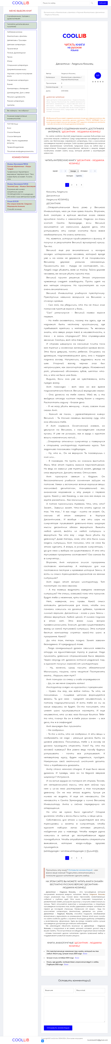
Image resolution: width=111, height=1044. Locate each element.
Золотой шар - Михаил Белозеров (21, 186)
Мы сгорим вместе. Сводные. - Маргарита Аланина (20, 205)
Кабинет (102, 3)
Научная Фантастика (85, 12)
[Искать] (92, 3)
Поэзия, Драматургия (16, 53)
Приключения (12, 49)
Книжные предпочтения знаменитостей (17, 117)
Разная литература (15, 101)
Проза (9, 57)
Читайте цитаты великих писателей (18, 25)
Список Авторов (14, 136)
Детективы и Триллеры (16, 40)
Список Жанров (13, 132)
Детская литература (16, 44)
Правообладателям (15, 147)
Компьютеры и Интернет (18, 88)
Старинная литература (17, 65)
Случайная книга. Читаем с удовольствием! (18, 17)
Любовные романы (14, 32)
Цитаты (10, 105)
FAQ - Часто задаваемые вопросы (17, 142)
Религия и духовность (16, 97)
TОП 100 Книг (12, 124)
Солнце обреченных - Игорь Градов (19, 168)
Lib (20, 3)
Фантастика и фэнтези (17, 36)
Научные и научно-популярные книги (19, 75)
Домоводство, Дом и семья (18, 93)
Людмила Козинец (68, 73)
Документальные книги (16, 69)
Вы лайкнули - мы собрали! (17, 111)
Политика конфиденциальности (20, 151)
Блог (9, 128)
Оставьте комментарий (80, 870)
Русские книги (49, 12)
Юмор (9, 61)
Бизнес (10, 84)
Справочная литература (17, 80)
